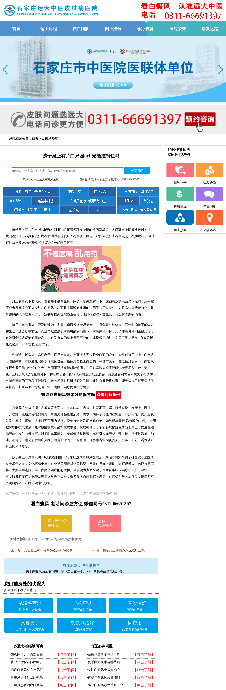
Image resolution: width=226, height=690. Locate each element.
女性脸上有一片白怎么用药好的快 (48, 550)
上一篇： (17, 550)
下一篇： (96, 550)
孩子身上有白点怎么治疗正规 (124, 550)
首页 (35, 138)
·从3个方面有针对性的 (25, 662)
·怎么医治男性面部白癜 (26, 654)
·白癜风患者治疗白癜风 (26, 685)
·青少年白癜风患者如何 (103, 677)
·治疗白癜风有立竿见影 (26, 670)
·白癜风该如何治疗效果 (26, 677)
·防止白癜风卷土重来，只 (105, 685)
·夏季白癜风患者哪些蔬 (103, 662)
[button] (5, 70)
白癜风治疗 (50, 138)
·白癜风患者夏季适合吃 (103, 654)
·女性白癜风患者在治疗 (103, 670)
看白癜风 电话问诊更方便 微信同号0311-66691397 (109, 179)
